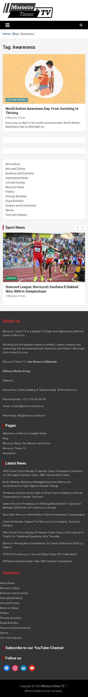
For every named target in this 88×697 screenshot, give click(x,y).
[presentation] (77, 227)
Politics (10, 191)
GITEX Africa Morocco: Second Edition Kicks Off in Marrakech (40, 554)
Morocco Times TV (14, 448)
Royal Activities (15, 201)
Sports (10, 210)
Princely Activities (16, 196)
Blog (5, 438)
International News (17, 178)
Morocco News (15, 187)
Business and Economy (20, 173)
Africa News (13, 164)
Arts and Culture (15, 168)
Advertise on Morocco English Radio (24, 433)
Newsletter (9, 453)
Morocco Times (16, 117)
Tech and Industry (16, 214)
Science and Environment (21, 205)
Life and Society (17, 100)
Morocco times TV (53, 686)
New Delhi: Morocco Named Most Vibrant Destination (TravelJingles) (44, 514)
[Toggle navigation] (7, 25)
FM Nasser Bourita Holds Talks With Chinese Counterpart (37, 561)
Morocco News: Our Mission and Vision (26, 443)
